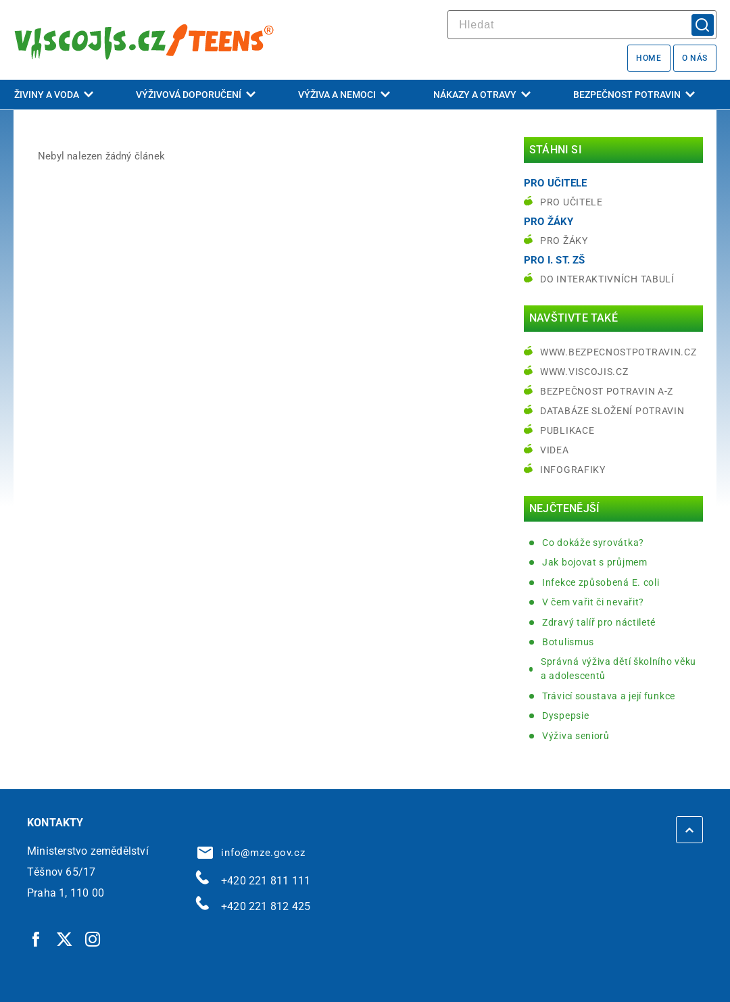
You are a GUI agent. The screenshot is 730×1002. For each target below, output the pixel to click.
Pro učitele (571, 202)
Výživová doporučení (196, 94)
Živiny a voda (53, 94)
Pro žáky (564, 240)
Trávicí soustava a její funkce (608, 696)
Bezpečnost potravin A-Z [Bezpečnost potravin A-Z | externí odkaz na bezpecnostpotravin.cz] (606, 391)
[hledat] (581, 24)
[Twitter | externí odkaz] (64, 938)
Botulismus (568, 641)
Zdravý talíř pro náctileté (599, 622)
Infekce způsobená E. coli (601, 582)
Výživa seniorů (576, 735)
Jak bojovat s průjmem (595, 562)
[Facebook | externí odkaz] (36, 938)
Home (648, 58)
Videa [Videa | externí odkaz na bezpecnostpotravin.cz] (554, 450)
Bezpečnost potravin (634, 94)
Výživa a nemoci (344, 94)
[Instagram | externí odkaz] (93, 938)
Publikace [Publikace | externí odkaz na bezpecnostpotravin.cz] (567, 430)
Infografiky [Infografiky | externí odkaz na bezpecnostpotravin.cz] (573, 469)
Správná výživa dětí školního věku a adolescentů (618, 668)
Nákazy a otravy (482, 94)
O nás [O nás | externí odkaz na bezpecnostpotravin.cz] (695, 58)
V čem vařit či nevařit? (593, 602)
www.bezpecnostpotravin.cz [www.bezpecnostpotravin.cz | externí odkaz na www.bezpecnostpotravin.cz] (618, 352)
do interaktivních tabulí (607, 279)
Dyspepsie (565, 715)
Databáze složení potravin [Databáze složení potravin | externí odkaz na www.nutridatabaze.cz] (612, 410)
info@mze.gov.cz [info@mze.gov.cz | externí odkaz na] (251, 853)
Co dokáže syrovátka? (593, 542)
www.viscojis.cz (584, 371)
